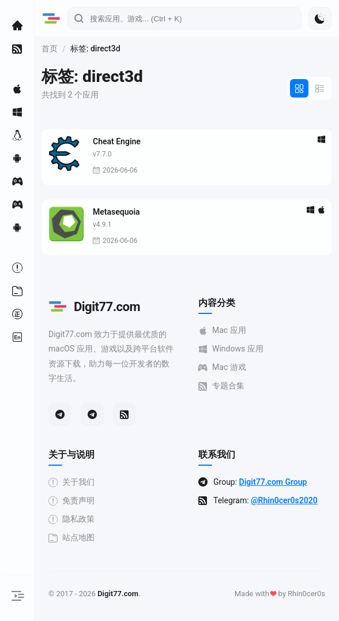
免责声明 (71, 501)
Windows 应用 (230, 349)
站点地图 (71, 538)
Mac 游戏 (222, 367)
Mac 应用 (222, 330)
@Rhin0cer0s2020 (284, 500)
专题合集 (221, 386)
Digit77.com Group (273, 482)
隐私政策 (71, 519)
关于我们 (71, 482)
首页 (50, 48)
